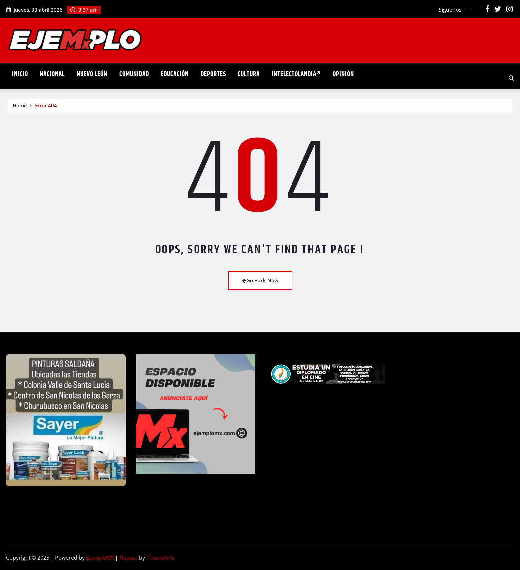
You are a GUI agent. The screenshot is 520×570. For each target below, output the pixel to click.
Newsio (128, 557)
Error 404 (46, 105)
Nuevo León (92, 74)
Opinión (343, 74)
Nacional (52, 74)
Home (20, 105)
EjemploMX (100, 557)
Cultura (249, 74)
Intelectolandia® (296, 74)
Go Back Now (260, 280)
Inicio (20, 74)
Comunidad (134, 74)
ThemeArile (160, 557)
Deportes (213, 74)
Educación (175, 74)
